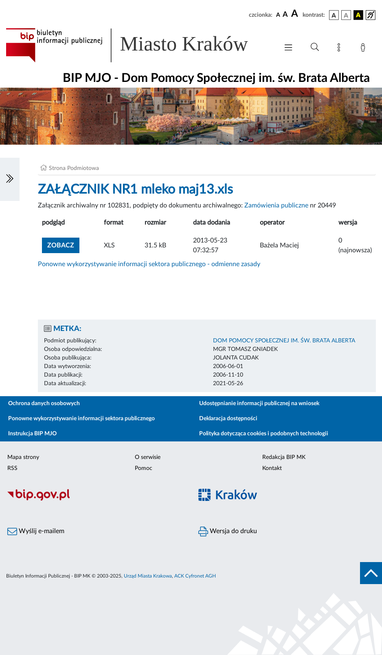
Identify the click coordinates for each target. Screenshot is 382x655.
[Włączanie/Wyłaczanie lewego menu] (10, 179)
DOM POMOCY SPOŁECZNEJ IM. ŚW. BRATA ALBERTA (284, 341)
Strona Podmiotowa (74, 168)
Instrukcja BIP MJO (32, 434)
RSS (12, 468)
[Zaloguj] (364, 49)
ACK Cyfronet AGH (195, 575)
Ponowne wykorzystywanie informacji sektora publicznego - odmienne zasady (149, 264)
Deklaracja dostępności (228, 418)
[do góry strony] (371, 573)
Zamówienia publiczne (276, 205)
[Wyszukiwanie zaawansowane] (315, 47)
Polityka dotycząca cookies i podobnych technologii (263, 434)
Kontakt (272, 468)
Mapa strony (23, 457)
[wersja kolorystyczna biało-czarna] (346, 15)
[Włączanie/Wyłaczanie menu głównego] (288, 48)
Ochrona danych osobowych (44, 403)
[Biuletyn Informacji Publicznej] (95, 499)
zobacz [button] (63, 244)
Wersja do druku (227, 531)
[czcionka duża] (295, 14)
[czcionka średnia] (285, 14)
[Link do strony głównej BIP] (138, 45)
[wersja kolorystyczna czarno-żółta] (358, 15)
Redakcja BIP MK (283, 457)
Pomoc (143, 468)
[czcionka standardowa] (278, 15)
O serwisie (147, 457)
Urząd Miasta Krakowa (148, 575)
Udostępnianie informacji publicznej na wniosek (259, 403)
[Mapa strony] (340, 49)
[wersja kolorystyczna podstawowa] (334, 15)
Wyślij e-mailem (35, 531)
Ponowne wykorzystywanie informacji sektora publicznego (81, 418)
